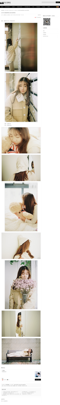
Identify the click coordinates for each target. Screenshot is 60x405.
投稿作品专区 (19, 6)
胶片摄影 (19, 385)
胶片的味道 (7, 6)
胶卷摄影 (14, 385)
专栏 (33, 6)
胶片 (17, 385)
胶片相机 (23, 385)
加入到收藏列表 (38, 17)
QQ (8, 379)
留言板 (43, 6)
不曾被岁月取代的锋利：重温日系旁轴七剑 (10, 391)
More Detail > (38, 379)
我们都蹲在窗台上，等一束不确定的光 (28, 391)
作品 (5, 385)
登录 (43, 30)
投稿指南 (38, 6)
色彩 (26, 385)
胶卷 (8, 20)
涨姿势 (13, 6)
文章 (44, 32)
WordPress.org (45, 36)
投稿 (9, 385)
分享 (7, 385)
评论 (44, 34)
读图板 (48, 6)
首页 (2, 6)
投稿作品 (15, 10)
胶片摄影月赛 (27, 6)
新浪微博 (4, 379)
